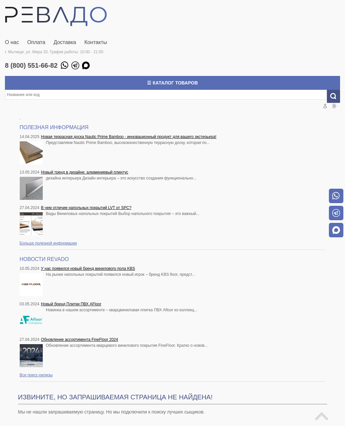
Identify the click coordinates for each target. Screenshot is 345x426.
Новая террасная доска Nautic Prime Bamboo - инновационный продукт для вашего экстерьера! (128, 136)
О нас (12, 42)
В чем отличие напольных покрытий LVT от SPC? (86, 207)
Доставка (65, 42)
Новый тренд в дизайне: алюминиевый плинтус (84, 172)
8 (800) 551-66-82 (31, 65)
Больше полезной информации (48, 243)
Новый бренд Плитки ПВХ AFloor (71, 304)
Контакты (95, 42)
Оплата (36, 42)
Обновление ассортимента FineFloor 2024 (79, 339)
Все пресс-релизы (36, 375)
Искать (336, 96)
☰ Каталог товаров (172, 82)
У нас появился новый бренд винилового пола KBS (88, 268)
